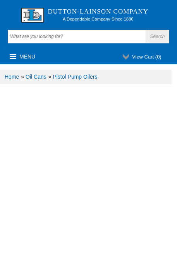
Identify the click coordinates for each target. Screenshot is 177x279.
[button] (27, 56)
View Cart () (147, 57)
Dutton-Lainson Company (98, 11)
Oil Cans (36, 77)
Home (12, 77)
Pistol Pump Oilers (75, 77)
